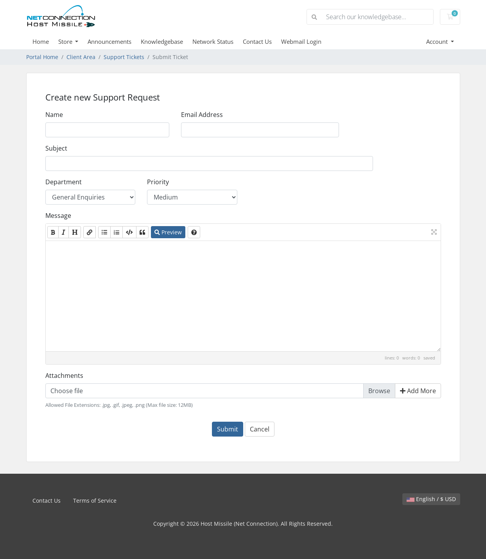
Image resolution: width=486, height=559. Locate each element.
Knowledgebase (162, 41)
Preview (168, 232)
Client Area (80, 57)
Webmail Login (301, 41)
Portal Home (42, 57)
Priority (158, 182)
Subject (56, 148)
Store (66, 41)
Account (437, 41)
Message (58, 215)
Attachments (64, 375)
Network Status (212, 41)
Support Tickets (124, 57)
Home (40, 41)
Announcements (109, 41)
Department (63, 182)
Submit (227, 429)
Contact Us (257, 41)
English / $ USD (431, 499)
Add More (418, 390)
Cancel (259, 429)
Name (54, 114)
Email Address (202, 114)
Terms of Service (95, 500)
